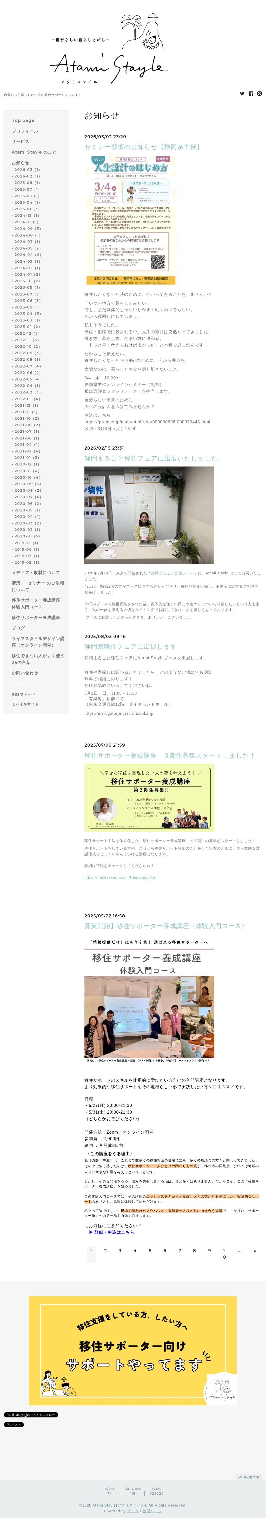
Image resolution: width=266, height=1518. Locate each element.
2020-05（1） (28, 510)
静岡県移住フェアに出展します (130, 646)
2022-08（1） (28, 359)
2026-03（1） (28, 169)
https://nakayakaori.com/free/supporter (120, 877)
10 (224, 1254)
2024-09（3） (29, 228)
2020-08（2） (29, 490)
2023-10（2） (28, 281)
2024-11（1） (28, 222)
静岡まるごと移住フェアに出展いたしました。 (154, 458)
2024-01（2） (28, 274)
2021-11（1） (27, 412)
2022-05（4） (29, 379)
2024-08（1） (29, 235)
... (240, 1250)
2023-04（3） (29, 313)
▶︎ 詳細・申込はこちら (111, 1232)
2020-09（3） (29, 484)
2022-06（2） (29, 372)
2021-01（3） (28, 457)
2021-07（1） (28, 431)
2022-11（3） (28, 340)
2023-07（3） (29, 294)
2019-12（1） (27, 543)
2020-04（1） (29, 516)
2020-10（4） (29, 477)
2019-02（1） (28, 562)
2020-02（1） (28, 529)
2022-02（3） (29, 392)
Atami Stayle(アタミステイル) (119, 1505)
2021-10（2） (28, 418)
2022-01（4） (28, 399)
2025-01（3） (28, 209)
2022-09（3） (29, 353)
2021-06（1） (28, 438)
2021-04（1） (28, 444)
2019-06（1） (28, 549)
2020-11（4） (28, 471)
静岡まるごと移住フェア (172, 573)
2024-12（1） (28, 215)
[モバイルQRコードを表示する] (38, 704)
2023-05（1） (28, 307)
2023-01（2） (28, 326)
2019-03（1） (28, 556)
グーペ (133, 1511)
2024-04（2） (29, 254)
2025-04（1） (28, 202)
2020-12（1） (28, 464)
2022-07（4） (29, 366)
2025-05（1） (28, 196)
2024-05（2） (29, 248)
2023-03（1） (28, 320)
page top (248, 1476)
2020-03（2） (29, 523)
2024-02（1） (28, 268)
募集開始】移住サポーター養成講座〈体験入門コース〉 (166, 926)
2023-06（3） (29, 300)
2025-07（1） (28, 189)
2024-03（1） (28, 261)
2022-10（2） (28, 346)
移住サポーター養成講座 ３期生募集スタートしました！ (170, 755)
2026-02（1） (28, 176)
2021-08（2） (28, 425)
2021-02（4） (28, 451)
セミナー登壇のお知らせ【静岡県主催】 (143, 146)
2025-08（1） (28, 182)
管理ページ (152, 1511)
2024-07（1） (28, 241)
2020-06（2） (29, 503)
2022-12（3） (28, 333)
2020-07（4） (29, 497)
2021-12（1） (27, 405)
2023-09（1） (28, 287)
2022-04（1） (28, 385)
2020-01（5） (28, 536)
